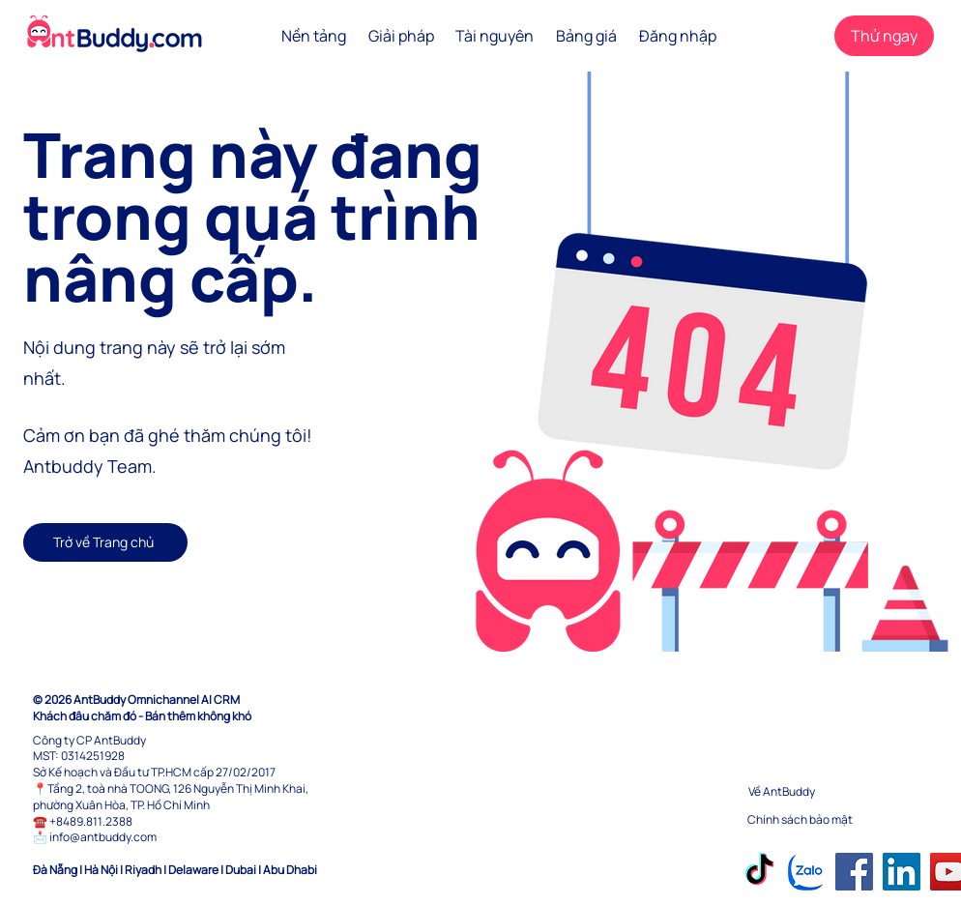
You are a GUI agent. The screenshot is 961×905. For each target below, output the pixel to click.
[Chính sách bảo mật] (816, 820)
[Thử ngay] (884, 35)
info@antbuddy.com (103, 837)
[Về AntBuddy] (817, 792)
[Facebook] (854, 871)
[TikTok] (759, 871)
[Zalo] (807, 871)
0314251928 (93, 755)
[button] (314, 36)
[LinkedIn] (901, 871)
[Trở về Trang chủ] (105, 542)
